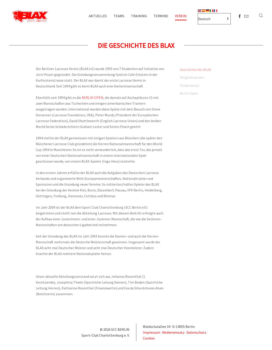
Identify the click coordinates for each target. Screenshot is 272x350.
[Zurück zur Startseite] (31, 16)
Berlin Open (189, 93)
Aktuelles (98, 16)
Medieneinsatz (173, 332)
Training (139, 16)
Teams (119, 16)
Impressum (152, 332)
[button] (261, 15)
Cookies (149, 338)
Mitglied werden (192, 77)
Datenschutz (196, 332)
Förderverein (189, 85)
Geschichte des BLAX (195, 69)
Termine (161, 16)
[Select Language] (214, 18)
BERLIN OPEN (92, 97)
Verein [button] (181, 16)
